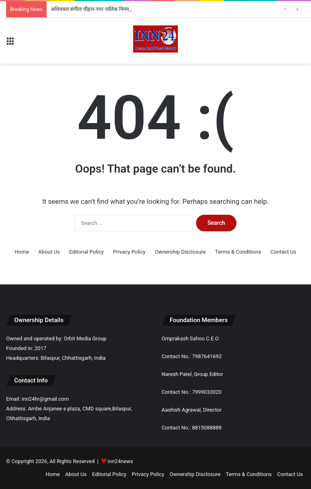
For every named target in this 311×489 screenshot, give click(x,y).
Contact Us (283, 252)
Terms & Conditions (238, 252)
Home (22, 252)
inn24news (120, 461)
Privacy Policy (129, 252)
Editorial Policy (86, 252)
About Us (49, 252)
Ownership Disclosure (180, 252)
